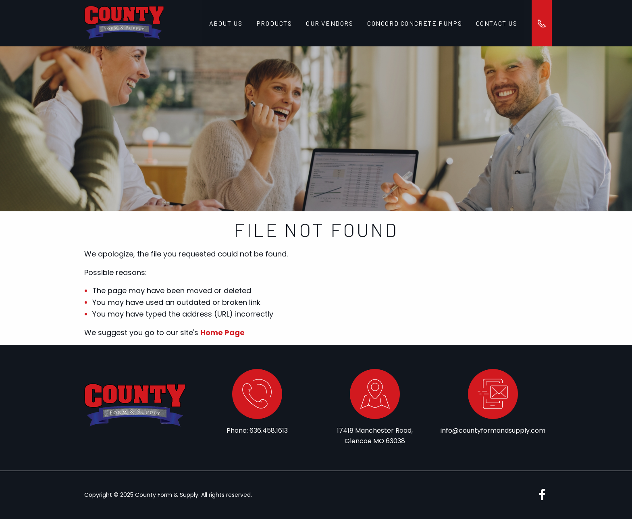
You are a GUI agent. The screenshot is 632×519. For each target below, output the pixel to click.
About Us (226, 23)
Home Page (222, 332)
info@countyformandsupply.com (493, 430)
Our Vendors (329, 23)
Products (274, 23)
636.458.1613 (268, 430)
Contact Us (496, 23)
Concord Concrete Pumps (414, 23)
